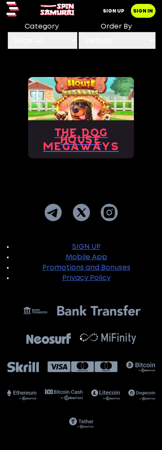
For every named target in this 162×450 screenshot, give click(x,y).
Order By (116, 26)
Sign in (143, 11)
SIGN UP (86, 247)
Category (42, 26)
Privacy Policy (86, 278)
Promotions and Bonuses (86, 267)
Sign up (113, 11)
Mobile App (86, 257)
